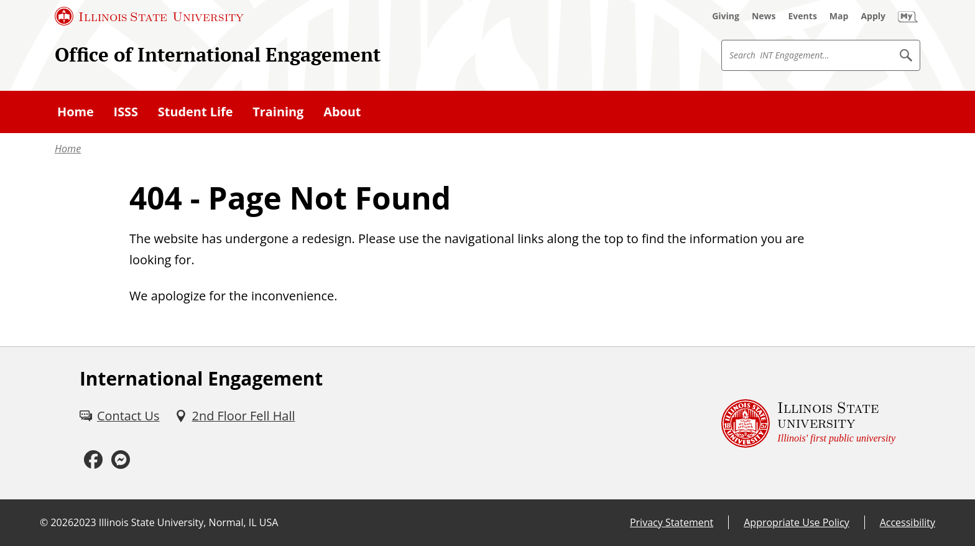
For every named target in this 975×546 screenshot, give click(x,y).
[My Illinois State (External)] (907, 16)
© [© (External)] (44, 522)
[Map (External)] (839, 16)
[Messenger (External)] (120, 460)
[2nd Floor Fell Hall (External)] (235, 416)
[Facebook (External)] (93, 460)
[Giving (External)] (725, 16)
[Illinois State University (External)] (149, 16)
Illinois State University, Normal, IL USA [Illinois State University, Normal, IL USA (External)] (189, 522)
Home (68, 148)
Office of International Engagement (218, 54)
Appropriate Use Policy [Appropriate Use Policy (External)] (796, 522)
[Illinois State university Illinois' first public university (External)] (808, 423)
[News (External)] (764, 16)
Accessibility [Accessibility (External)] (907, 522)
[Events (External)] (803, 16)
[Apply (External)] (873, 16)
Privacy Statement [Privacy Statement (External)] (671, 522)
